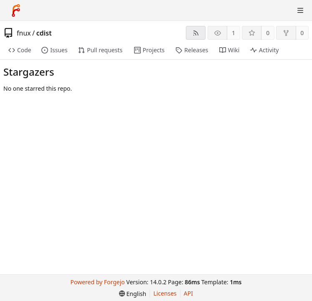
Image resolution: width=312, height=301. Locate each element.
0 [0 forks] (302, 33)
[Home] (16, 10)
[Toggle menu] (300, 10)
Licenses (165, 293)
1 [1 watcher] (233, 33)
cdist (44, 33)
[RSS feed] (195, 33)
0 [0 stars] (267, 33)
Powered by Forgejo (98, 282)
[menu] (132, 294)
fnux (24, 33)
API (188, 293)
